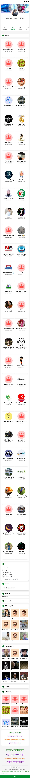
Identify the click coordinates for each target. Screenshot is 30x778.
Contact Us (15, 769)
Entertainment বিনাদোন (15, 18)
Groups (7, 691)
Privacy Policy (22, 769)
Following (8, 606)
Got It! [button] (15, 776)
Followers (8, 646)
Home (5, 769)
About (9, 769)
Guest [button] (26, 1)
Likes (6, 686)
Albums (7, 601)
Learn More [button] (10, 773)
